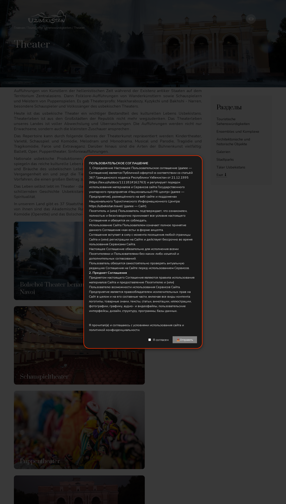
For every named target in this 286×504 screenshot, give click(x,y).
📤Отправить (185, 339)
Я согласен (161, 340)
